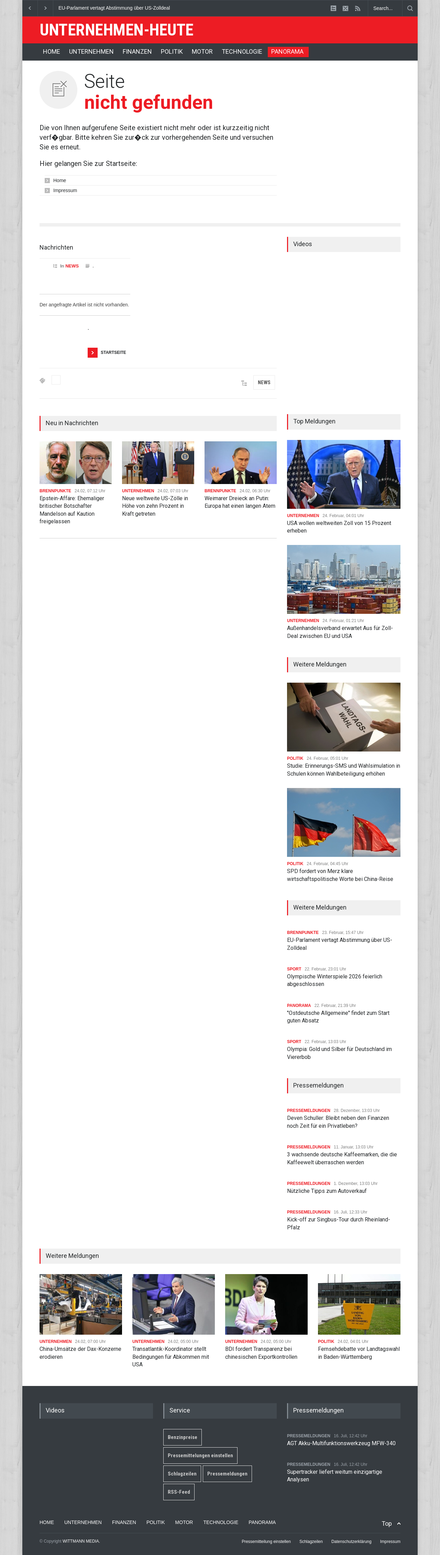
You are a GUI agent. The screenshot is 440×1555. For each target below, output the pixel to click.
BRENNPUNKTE (55, 490)
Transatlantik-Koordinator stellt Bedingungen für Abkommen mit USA (170, 1357)
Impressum (65, 190)
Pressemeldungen (227, 1474)
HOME (51, 51)
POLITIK (172, 51)
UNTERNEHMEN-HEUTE (117, 30)
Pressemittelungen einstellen (200, 1455)
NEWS (72, 266)
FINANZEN (137, 51)
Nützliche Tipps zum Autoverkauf (327, 1191)
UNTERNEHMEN (91, 51)
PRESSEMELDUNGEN (308, 1110)
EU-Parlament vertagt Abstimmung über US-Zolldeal (114, 8)
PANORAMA (287, 51)
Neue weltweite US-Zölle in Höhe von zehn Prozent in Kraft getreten (155, 506)
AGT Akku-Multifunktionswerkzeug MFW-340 (341, 1443)
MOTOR (202, 51)
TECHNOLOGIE (242, 51)
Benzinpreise (182, 1437)
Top (387, 1523)
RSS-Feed (179, 1492)
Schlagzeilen (182, 1474)
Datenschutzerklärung (351, 1541)
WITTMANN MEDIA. (81, 1541)
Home (59, 180)
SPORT (294, 969)
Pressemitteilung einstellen (266, 1541)
